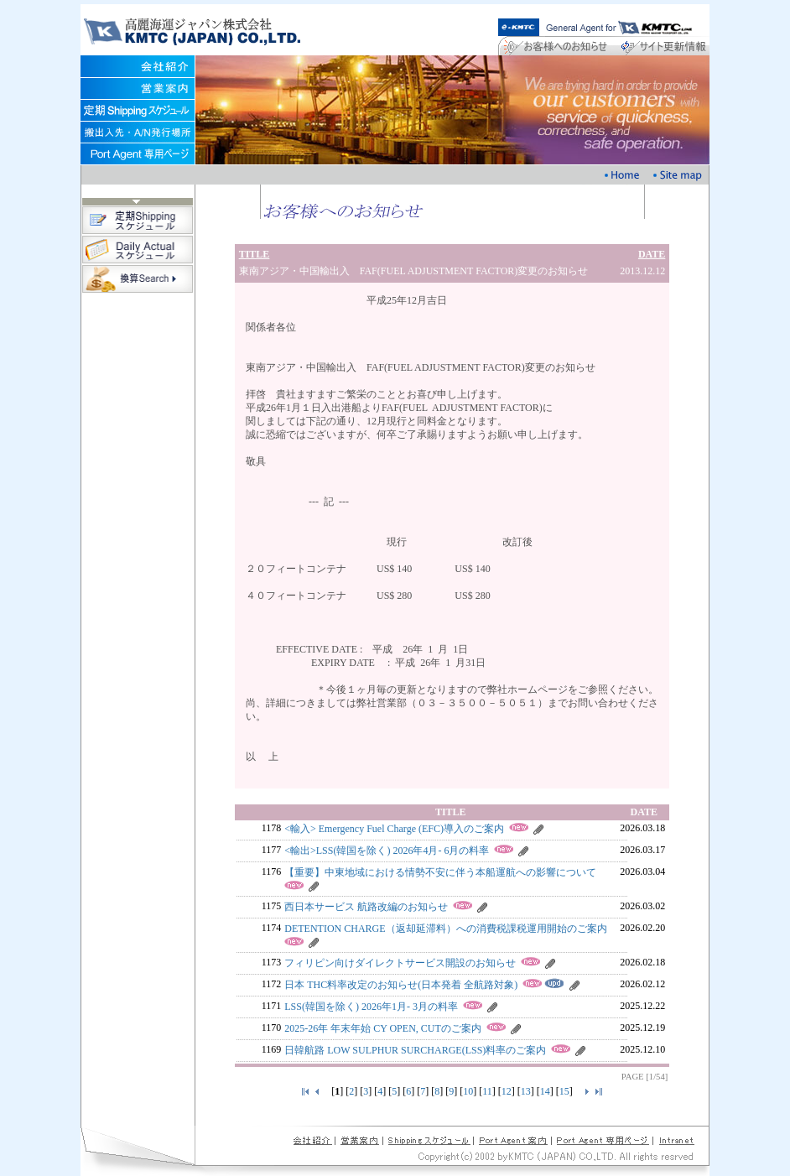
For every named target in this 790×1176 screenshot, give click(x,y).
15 (564, 1091)
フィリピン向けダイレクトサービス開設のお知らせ (400, 963)
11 (487, 1091)
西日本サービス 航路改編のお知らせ (366, 907)
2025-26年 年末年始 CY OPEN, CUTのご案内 (382, 1028)
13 (526, 1091)
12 (507, 1091)
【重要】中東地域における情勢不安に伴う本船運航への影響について (440, 872)
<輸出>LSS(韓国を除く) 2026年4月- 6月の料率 (386, 850)
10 (468, 1091)
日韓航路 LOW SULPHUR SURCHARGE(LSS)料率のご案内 (415, 1050)
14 (545, 1091)
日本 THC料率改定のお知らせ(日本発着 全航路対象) (400, 985)
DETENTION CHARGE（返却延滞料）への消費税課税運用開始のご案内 (445, 928)
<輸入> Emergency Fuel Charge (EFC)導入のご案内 (394, 829)
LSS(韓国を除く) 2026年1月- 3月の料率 (371, 1006)
